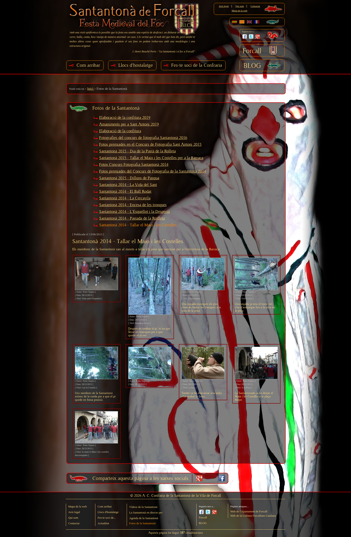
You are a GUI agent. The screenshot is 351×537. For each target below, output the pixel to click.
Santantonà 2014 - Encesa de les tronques (133, 205)
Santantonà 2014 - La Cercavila (124, 198)
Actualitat (103, 523)
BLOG (252, 65)
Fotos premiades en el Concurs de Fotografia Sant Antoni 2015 (150, 145)
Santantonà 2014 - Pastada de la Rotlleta (132, 218)
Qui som (239, 6)
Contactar (255, 6)
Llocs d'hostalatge (135, 65)
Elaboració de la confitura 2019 (124, 118)
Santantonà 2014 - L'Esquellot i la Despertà (134, 212)
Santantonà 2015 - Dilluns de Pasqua (129, 178)
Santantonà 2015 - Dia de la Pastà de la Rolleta (137, 151)
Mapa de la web (239, 10)
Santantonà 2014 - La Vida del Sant (128, 185)
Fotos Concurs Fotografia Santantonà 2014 (133, 165)
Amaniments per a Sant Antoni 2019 (129, 124)
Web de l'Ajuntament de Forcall (248, 511)
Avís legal (224, 6)
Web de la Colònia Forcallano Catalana (253, 515)
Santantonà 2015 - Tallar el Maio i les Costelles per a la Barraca (151, 158)
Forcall (252, 51)
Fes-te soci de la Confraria (196, 65)
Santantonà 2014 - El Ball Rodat (125, 192)
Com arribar (88, 65)
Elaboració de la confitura (120, 131)
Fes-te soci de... (107, 517)
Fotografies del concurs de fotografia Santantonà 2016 (143, 138)
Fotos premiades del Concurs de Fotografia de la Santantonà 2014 (152, 171)
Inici (90, 88)
